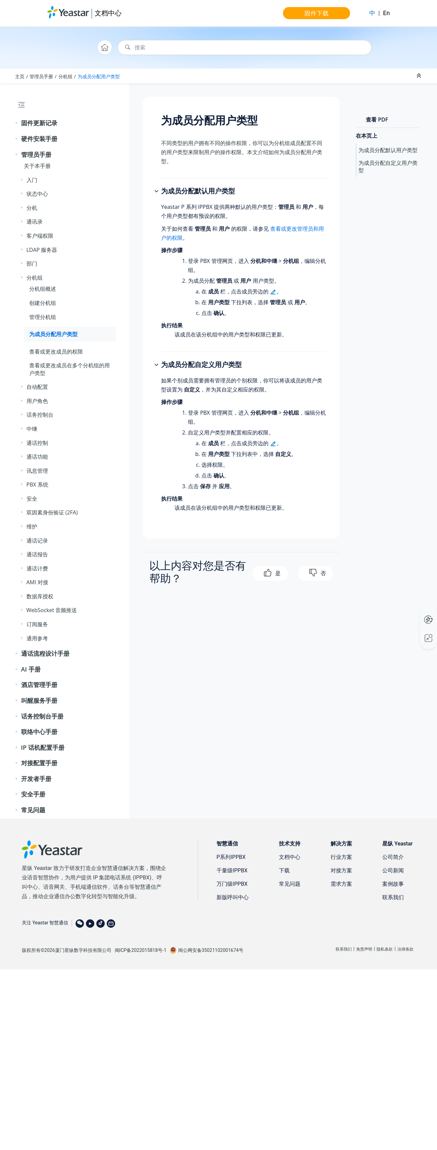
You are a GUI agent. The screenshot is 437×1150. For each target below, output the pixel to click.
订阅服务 (37, 624)
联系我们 (393, 897)
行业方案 (341, 857)
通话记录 (37, 540)
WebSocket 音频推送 (52, 610)
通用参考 (37, 638)
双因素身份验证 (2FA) (52, 512)
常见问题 (33, 810)
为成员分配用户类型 (99, 76)
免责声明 (364, 949)
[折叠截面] (419, 76)
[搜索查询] (244, 47)
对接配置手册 (39, 763)
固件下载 (316, 13)
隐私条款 (385, 949)
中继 (32, 428)
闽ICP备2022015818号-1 (140, 950)
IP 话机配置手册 (42, 747)
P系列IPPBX (231, 857)
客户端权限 (40, 235)
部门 (32, 263)
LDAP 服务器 (42, 250)
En (386, 12)
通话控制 (37, 443)
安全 (32, 498)
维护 (32, 526)
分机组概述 (42, 288)
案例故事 (393, 884)
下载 (284, 870)
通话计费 (37, 568)
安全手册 (33, 794)
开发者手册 (36, 779)
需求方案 (341, 884)
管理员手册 (41, 76)
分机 (32, 208)
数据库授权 (40, 596)
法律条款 (405, 949)
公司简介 (393, 857)
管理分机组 (42, 317)
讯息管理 (37, 470)
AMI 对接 (37, 582)
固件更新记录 (39, 123)
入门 (32, 180)
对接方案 (341, 870)
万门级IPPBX (232, 884)
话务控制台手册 (42, 716)
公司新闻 (393, 870)
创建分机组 (42, 303)
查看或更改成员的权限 (56, 351)
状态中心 (37, 193)
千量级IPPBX (232, 870)
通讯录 (35, 221)
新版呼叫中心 (232, 897)
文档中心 (108, 12)
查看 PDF (377, 119)
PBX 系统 (37, 484)
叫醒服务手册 (39, 700)
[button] (17, 123)
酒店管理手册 (39, 685)
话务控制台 (40, 414)
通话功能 (37, 456)
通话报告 (37, 554)
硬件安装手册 (39, 139)
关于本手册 (37, 166)
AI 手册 (31, 669)
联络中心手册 (39, 732)
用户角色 (37, 401)
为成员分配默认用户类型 (388, 150)
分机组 (65, 76)
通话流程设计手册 (45, 653)
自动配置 (37, 386)
